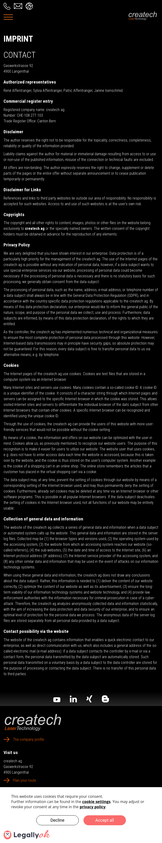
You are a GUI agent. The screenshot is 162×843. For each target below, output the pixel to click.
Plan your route (24, 780)
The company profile (28, 739)
